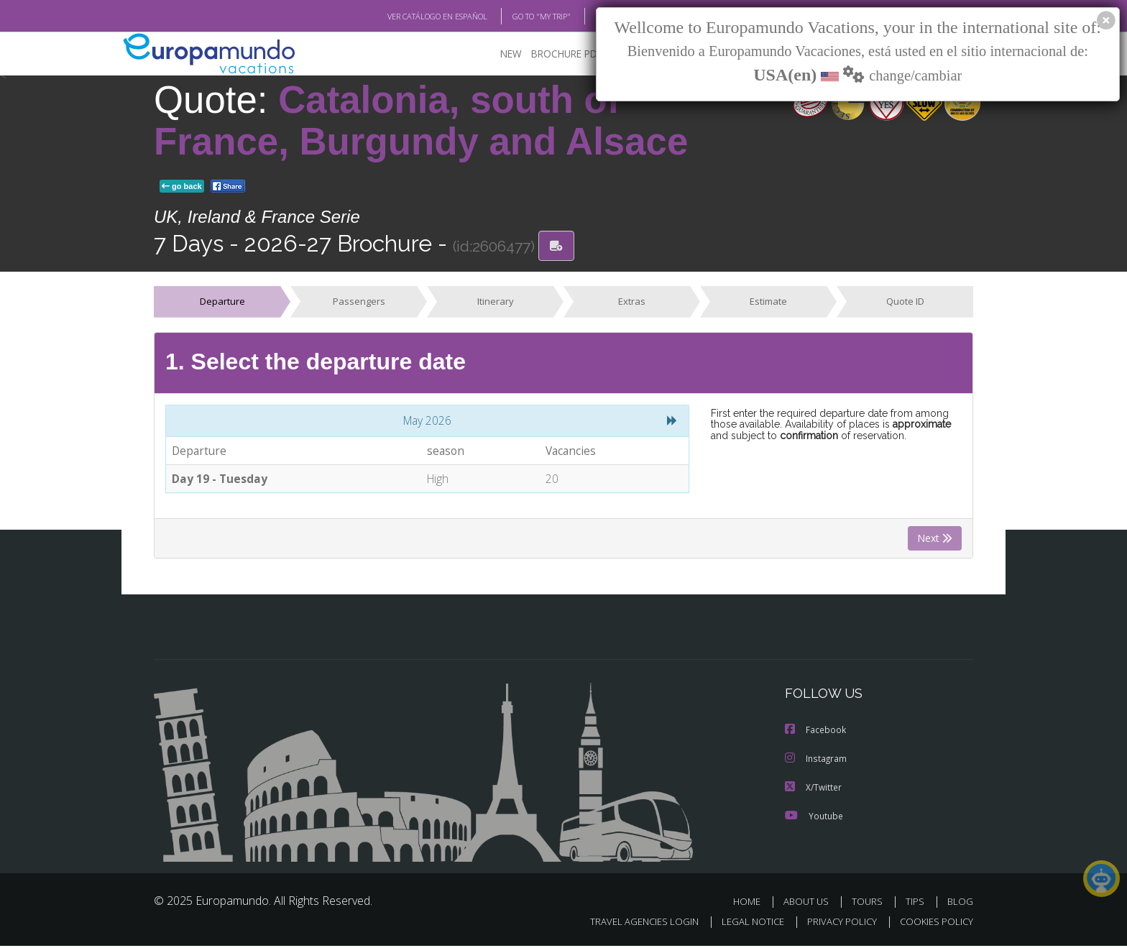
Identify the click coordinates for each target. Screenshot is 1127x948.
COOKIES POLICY (933, 924)
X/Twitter (813, 788)
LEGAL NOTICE (743, 924)
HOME (752, 903)
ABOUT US (810, 903)
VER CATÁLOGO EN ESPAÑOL (404, 16)
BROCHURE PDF (557, 54)
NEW (496, 54)
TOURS (870, 903)
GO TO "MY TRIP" (518, 16)
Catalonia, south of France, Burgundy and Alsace (421, 121)
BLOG (587, 16)
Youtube (813, 817)
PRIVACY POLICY (835, 924)
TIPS (916, 903)
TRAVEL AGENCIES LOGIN (630, 924)
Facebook (816, 731)
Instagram (816, 760)
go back (182, 187)
